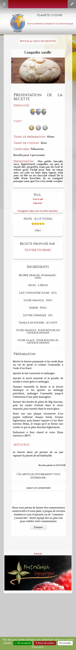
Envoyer (38, 527)
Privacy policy (38, 647)
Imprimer (38, 203)
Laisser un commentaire (38, 488)
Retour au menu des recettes (38, 41)
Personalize (65, 643)
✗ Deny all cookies (45, 643)
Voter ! (38, 230)
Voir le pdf (38, 199)
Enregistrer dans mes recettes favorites (38, 211)
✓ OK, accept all (22, 643)
